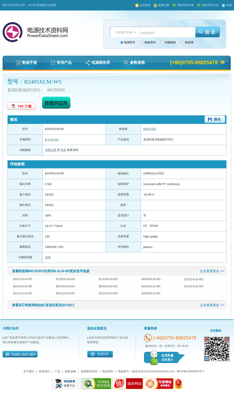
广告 (57, 371)
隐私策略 (70, 371)
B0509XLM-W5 (151, 279)
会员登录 (145, 5)
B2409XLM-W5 (151, 293)
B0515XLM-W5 (151, 286)
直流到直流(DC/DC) (23, 90)
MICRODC (56, 90)
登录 (63, 150)
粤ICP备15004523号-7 (190, 371)
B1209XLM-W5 (108, 279)
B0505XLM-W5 (108, 286)
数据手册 (26, 62)
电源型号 (129, 42)
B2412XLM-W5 (65, 293)
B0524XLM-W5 (22, 286)
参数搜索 (134, 62)
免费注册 (163, 5)
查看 (48, 257)
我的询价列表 (185, 5)
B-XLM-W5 (52, 139)
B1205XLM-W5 (65, 279)
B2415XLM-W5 (193, 279)
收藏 (229, 5)
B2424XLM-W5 (65, 286)
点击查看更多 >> (212, 271)
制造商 (189, 42)
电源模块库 (97, 62)
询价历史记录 (210, 5)
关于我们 (28, 371)
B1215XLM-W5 (193, 286)
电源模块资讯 (89, 371)
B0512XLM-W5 (22, 279)
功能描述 (170, 42)
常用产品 (61, 62)
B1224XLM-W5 (108, 293)
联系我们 (44, 371)
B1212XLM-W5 (22, 293)
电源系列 (149, 42)
